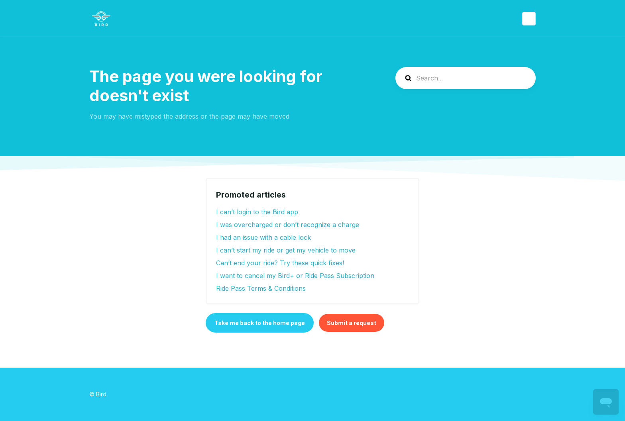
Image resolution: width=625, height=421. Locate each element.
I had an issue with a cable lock (263, 237)
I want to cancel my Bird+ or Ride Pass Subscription (295, 276)
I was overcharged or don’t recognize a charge (287, 225)
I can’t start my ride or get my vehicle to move (286, 250)
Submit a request (351, 322)
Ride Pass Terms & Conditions (261, 288)
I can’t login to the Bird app (257, 212)
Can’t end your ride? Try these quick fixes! (280, 263)
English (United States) (529, 18)
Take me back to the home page (259, 322)
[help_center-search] (465, 78)
